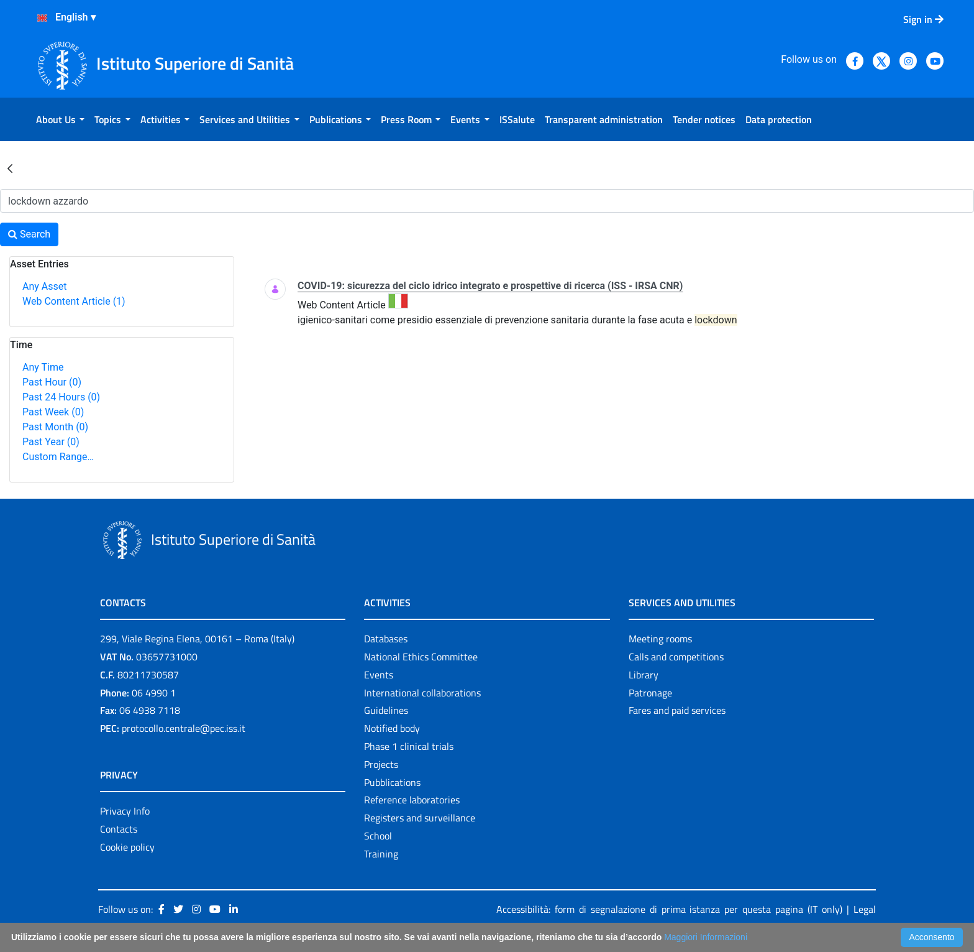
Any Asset (44, 286)
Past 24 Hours (61, 397)
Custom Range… (58, 457)
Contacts (118, 828)
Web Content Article (73, 301)
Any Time (42, 367)
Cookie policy (127, 846)
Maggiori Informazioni (705, 937)
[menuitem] (60, 119)
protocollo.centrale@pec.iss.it (183, 728)
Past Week (53, 412)
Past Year (51, 442)
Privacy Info (125, 810)
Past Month (55, 427)
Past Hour (51, 382)
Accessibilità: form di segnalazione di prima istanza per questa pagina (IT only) (669, 909)
